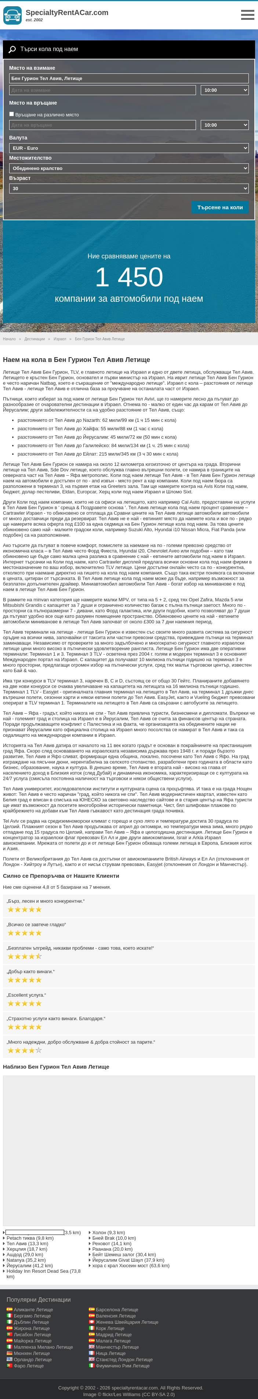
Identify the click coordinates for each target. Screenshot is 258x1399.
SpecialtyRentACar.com (67, 12)
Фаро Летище (29, 1366)
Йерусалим (19, 1265)
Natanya (15, 1260)
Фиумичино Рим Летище (123, 1366)
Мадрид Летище (114, 1334)
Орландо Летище (33, 1359)
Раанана (102, 1249)
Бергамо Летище (32, 1316)
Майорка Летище (33, 1341)
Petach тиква (21, 1238)
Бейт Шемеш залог (113, 1254)
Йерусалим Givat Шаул (117, 1260)
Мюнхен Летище (32, 1353)
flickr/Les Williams (122, 1394)
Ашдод (14, 1254)
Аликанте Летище (33, 1309)
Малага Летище (113, 1341)
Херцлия (16, 1249)
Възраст (19, 178)
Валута (18, 138)
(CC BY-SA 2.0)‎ (158, 1394)
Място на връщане (33, 103)
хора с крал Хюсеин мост (120, 1265)
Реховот (101, 1243)
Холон (99, 1232)
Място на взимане (32, 68)
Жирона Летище (32, 1328)
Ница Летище (111, 1353)
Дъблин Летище (31, 1322)
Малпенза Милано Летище (43, 1347)
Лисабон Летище (32, 1334)
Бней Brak (103, 1238)
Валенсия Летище (116, 1316)
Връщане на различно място (47, 114)
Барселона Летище (117, 1309)
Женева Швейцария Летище (127, 1322)
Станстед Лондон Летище (124, 1359)
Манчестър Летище (117, 1347)
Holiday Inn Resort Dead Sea (37, 1271)
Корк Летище (110, 1328)
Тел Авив (17, 1243)
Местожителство (30, 158)
